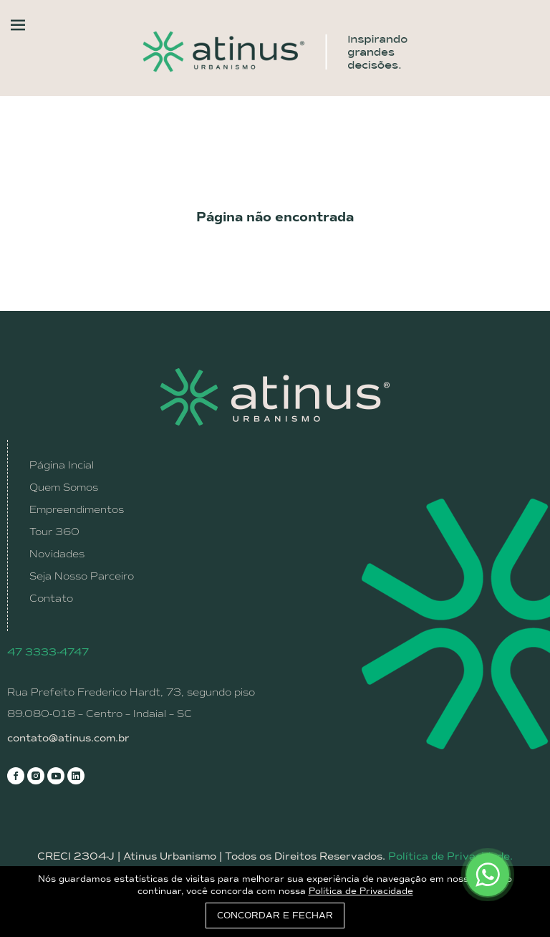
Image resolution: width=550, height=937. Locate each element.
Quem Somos (63, 487)
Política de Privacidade (361, 891)
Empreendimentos (76, 509)
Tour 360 (54, 531)
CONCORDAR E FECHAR (275, 915)
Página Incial (61, 465)
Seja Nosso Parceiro (81, 576)
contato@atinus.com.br (68, 738)
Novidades (57, 553)
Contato (51, 598)
